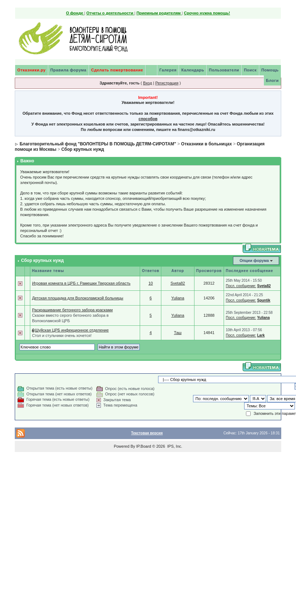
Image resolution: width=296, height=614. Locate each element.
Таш (177, 332)
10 (150, 283)
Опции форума (254, 260)
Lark (261, 335)
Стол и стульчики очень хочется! (61, 335)
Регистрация (166, 83)
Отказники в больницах (206, 143)
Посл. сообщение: (241, 286)
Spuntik (263, 300)
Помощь (270, 70)
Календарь (192, 70)
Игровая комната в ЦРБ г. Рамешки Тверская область (81, 283)
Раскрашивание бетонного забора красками (72, 310)
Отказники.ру (31, 70)
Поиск (250, 70)
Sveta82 (177, 283)
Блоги (272, 80)
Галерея (168, 70)
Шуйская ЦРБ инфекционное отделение (72, 330)
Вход (147, 83)
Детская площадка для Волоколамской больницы (77, 298)
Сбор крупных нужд (82, 149)
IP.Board (143, 446)
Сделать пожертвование (117, 70)
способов (148, 119)
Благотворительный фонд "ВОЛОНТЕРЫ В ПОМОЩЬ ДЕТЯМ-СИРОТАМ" (97, 143)
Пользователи (224, 70)
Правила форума (68, 70)
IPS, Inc (174, 446)
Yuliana (177, 298)
